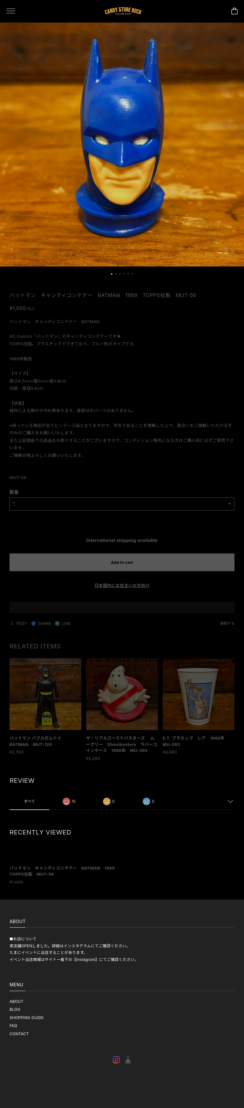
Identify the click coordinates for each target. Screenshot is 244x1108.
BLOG (15, 1009)
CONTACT (19, 1033)
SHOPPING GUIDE (27, 1017)
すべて (29, 805)
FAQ (13, 1025)
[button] (111, 278)
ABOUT (17, 1001)
